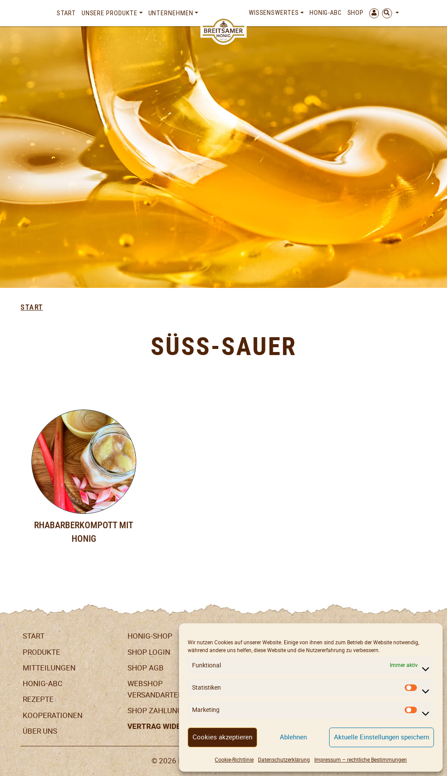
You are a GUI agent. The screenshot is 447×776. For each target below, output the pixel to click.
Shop (355, 13)
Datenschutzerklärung (284, 759)
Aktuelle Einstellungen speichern (381, 737)
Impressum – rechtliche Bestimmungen (360, 759)
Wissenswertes (274, 13)
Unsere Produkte (110, 13)
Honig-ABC (325, 13)
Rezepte (38, 699)
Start (66, 13)
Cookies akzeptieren (222, 737)
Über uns (40, 731)
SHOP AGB (145, 668)
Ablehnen (293, 737)
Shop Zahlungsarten (168, 710)
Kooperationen (53, 715)
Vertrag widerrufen (168, 726)
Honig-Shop (149, 636)
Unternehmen (170, 13)
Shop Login (148, 652)
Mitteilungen (49, 668)
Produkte (41, 652)
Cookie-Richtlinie (234, 759)
